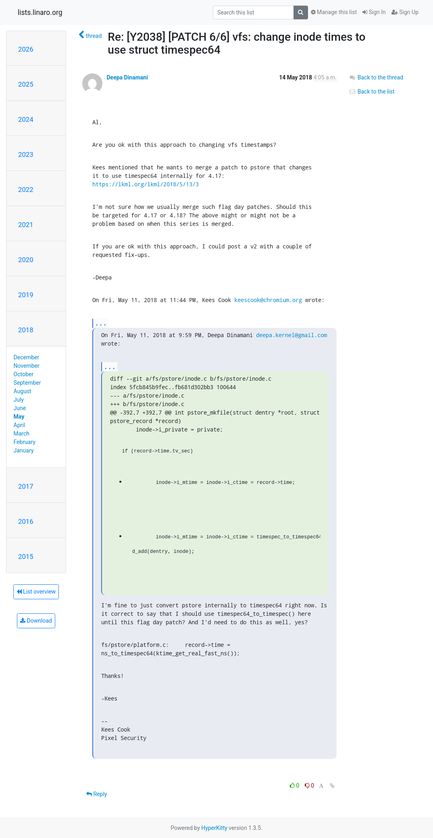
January (24, 450)
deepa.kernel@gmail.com (291, 335)
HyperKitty (214, 828)
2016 (25, 521)
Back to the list (371, 91)
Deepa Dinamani (127, 77)
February (24, 442)
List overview (36, 591)
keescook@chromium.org (268, 300)
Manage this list (334, 12)
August (22, 391)
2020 (25, 260)
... (101, 323)
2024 (25, 119)
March (22, 433)
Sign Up (404, 12)
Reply (96, 794)
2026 (25, 49)
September (27, 382)
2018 (25, 330)
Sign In (374, 12)
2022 (25, 190)
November (27, 366)
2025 (25, 84)
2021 (25, 225)
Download (36, 620)
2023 (25, 154)
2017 (25, 486)
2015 (25, 556)
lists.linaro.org (40, 12)
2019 (25, 295)
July (19, 399)
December (27, 357)
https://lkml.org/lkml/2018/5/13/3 (145, 184)
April (19, 425)
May (19, 416)
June (20, 408)
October (23, 374)
